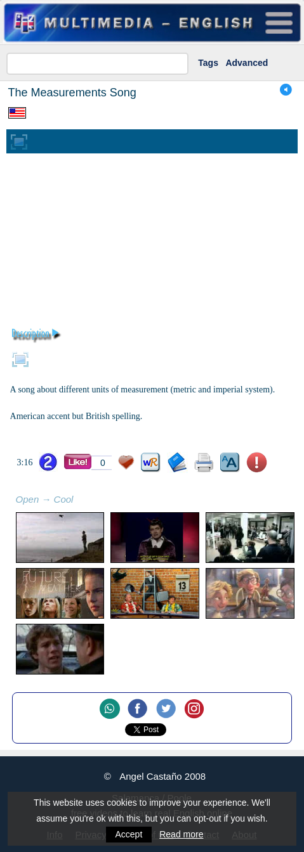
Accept (129, 834)
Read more (181, 834)
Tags (208, 63)
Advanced (246, 63)
